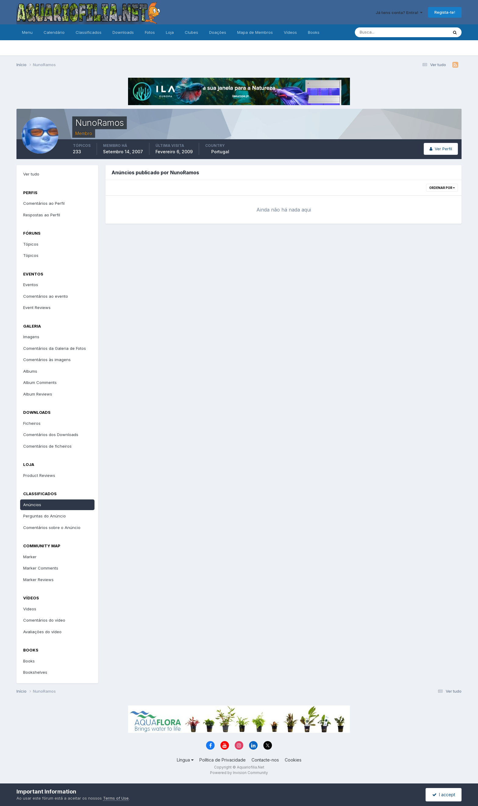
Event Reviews (37, 307)
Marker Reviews (38, 579)
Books (313, 32)
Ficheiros (32, 423)
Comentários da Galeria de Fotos (54, 348)
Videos (29, 608)
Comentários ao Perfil (44, 203)
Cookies (293, 759)
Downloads (123, 32)
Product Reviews (39, 475)
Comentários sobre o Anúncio (51, 527)
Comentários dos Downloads (50, 434)
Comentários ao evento (45, 296)
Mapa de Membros (255, 32)
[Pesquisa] (381, 32)
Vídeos (290, 32)
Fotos (150, 32)
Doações (217, 32)
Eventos (30, 284)
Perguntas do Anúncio (44, 515)
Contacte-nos (265, 759)
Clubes (191, 32)
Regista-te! (444, 12)
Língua (185, 759)
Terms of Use (116, 798)
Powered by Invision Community (239, 772)
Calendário (54, 32)
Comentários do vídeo (44, 620)
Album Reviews (37, 394)
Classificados (89, 32)
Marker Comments (40, 568)
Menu (27, 32)
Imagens (31, 336)
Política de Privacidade (222, 759)
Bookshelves (35, 672)
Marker (30, 556)
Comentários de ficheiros (47, 446)
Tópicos (30, 244)
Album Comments (40, 382)
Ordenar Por (442, 188)
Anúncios (32, 504)
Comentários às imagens (47, 359)
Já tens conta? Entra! (399, 12)
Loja (170, 32)
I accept (443, 794)
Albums (30, 371)
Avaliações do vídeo (42, 631)
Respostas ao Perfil (41, 214)
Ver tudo (31, 174)
